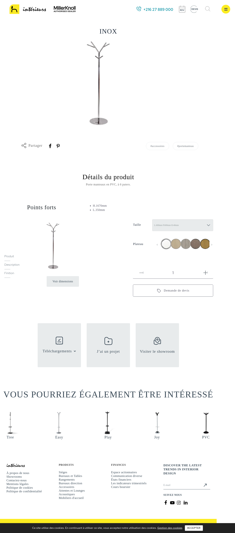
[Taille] (182, 225)
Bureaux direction (70, 483)
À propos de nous (17, 473)
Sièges (63, 472)
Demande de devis (176, 290)
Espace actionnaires (124, 472)
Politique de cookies (19, 487)
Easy (59, 437)
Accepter (193, 528)
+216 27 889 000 (158, 9)
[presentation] (157, 244)
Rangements (67, 479)
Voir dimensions (63, 281)
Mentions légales (17, 484)
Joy (157, 437)
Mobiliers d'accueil (71, 498)
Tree (10, 437)
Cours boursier (120, 487)
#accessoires (157, 146)
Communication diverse (126, 476)
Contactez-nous (16, 480)
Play (108, 437)
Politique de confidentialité (24, 491)
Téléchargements (57, 351)
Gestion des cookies (169, 528)
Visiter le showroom (157, 351)
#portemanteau (185, 146)
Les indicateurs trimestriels (129, 483)
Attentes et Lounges (72, 490)
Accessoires (66, 487)
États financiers (121, 479)
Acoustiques (67, 494)
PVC (206, 437)
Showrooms (14, 476)
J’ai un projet (108, 351)
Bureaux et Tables (70, 476)
